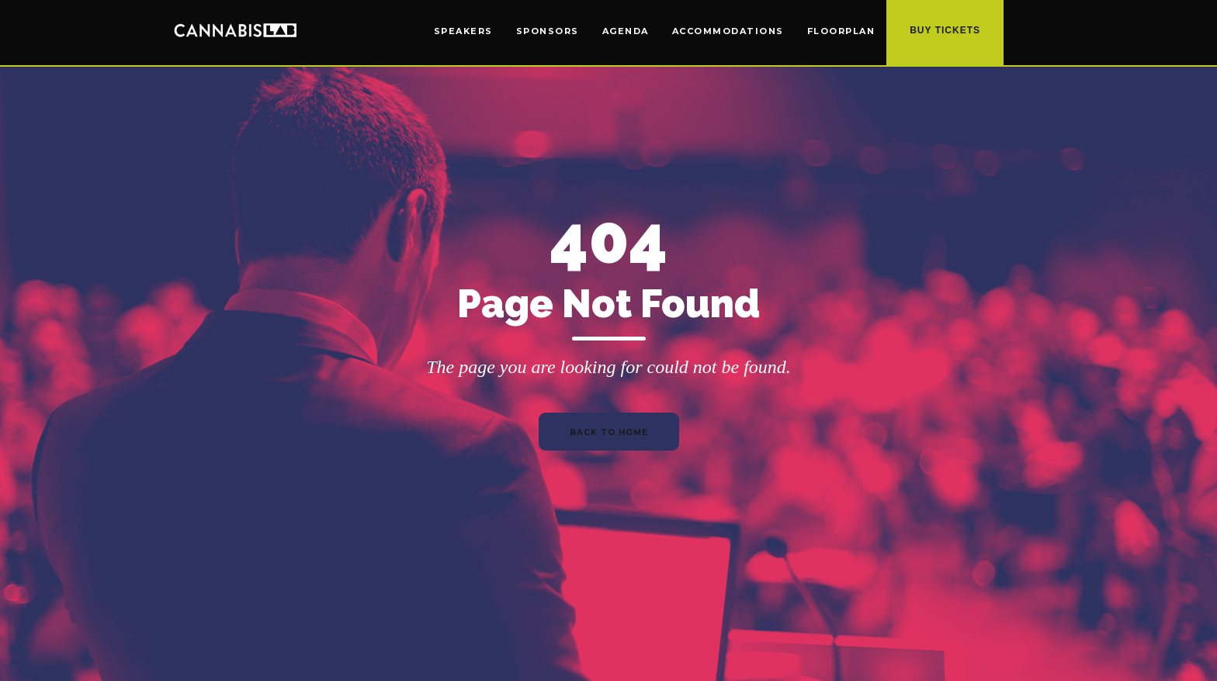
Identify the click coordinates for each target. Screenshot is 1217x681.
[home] (235, 29)
